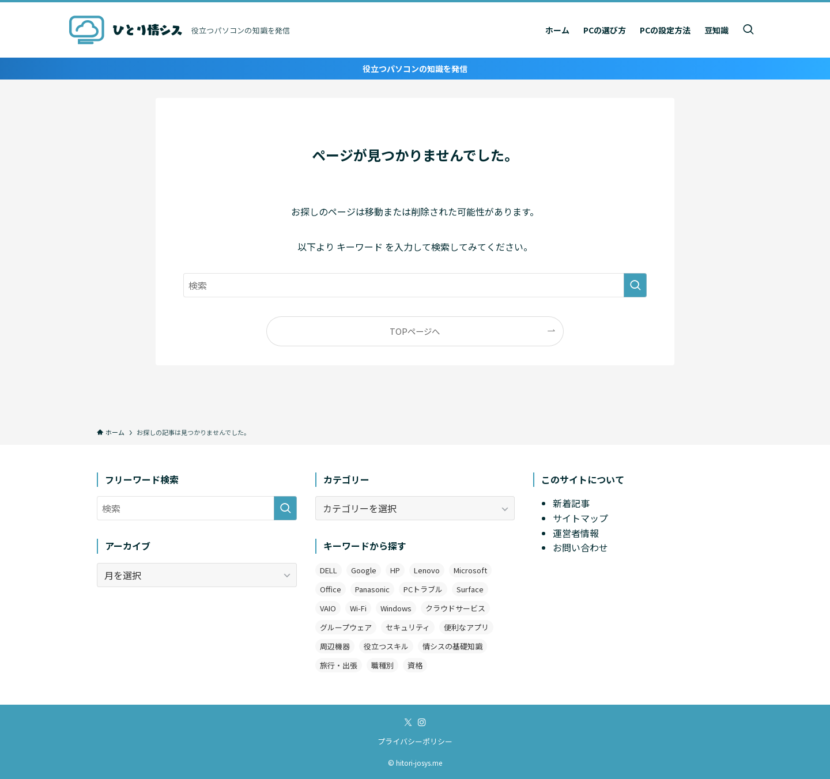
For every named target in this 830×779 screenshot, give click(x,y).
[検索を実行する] (635, 285)
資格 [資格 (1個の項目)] (415, 665)
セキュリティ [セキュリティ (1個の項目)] (408, 627)
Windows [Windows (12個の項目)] (396, 608)
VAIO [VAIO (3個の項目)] (328, 608)
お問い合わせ (580, 547)
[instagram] (422, 723)
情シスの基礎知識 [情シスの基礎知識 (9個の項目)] (452, 646)
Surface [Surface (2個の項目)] (470, 589)
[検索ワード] (415, 285)
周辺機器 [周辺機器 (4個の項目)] (335, 646)
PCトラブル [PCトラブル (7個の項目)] (423, 589)
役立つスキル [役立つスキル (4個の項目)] (386, 646)
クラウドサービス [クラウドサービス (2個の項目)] (455, 608)
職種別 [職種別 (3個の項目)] (382, 665)
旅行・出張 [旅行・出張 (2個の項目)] (338, 665)
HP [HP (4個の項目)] (395, 570)
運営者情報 (576, 533)
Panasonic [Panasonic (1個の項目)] (372, 589)
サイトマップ (580, 518)
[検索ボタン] (748, 30)
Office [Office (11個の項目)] (330, 589)
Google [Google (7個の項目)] (363, 570)
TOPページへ (415, 331)
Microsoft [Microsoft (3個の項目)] (470, 570)
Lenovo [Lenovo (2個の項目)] (427, 570)
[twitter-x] (408, 723)
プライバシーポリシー (415, 741)
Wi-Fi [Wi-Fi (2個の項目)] (358, 608)
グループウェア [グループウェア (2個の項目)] (346, 627)
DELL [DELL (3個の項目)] (328, 570)
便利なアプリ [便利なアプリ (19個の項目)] (466, 627)
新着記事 (571, 503)
